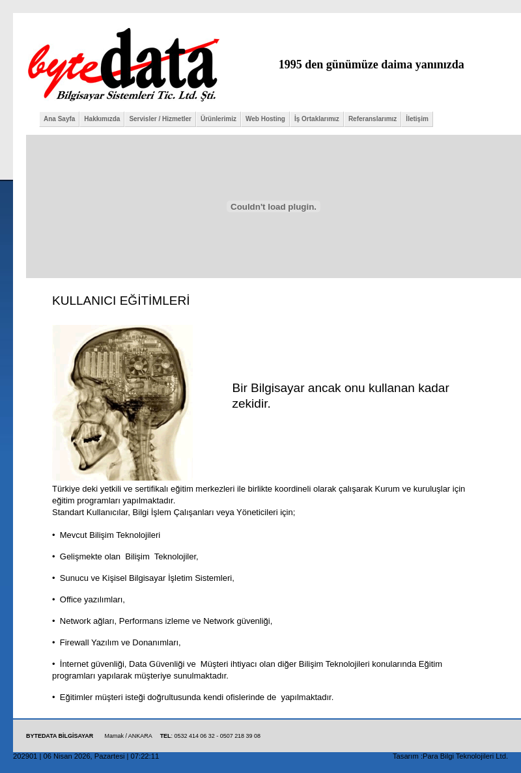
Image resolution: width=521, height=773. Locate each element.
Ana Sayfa (59, 118)
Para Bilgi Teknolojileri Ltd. (465, 756)
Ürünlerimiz (218, 118)
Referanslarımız (372, 118)
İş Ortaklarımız (316, 118)
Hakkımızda (102, 118)
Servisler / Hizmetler (160, 118)
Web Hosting (265, 118)
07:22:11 (145, 756)
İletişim (417, 118)
